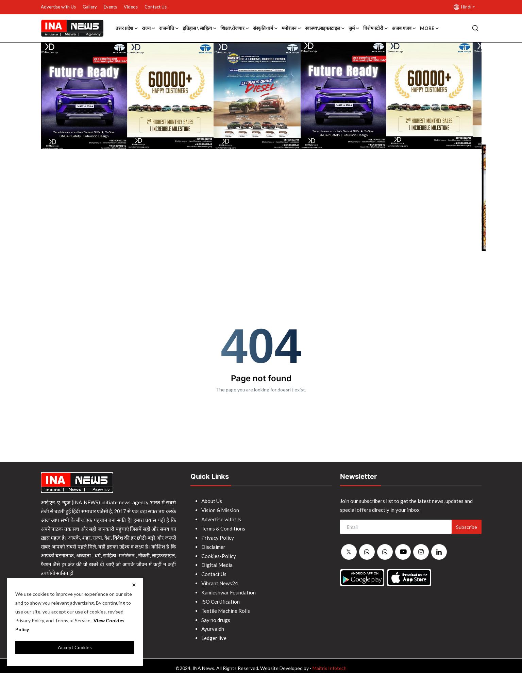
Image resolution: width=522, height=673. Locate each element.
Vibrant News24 (219, 580)
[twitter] (349, 552)
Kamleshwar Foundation (228, 589)
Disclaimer (213, 545)
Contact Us (156, 7)
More (429, 28)
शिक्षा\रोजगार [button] (235, 28)
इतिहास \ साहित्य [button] (200, 28)
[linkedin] (439, 552)
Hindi (462, 7)
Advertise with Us (58, 7)
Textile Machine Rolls (225, 607)
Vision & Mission (220, 510)
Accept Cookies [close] (75, 647)
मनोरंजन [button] (292, 28)
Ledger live (213, 633)
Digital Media (217, 563)
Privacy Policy (217, 536)
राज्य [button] (149, 28)
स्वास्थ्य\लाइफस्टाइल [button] (325, 28)
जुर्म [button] (354, 28)
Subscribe (466, 527)
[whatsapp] (367, 552)
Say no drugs (215, 616)
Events (110, 7)
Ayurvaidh (212, 625)
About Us (211, 501)
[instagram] (421, 552)
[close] (134, 585)
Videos (131, 7)
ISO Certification (220, 598)
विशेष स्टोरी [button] (375, 28)
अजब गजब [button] (404, 28)
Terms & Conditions (223, 527)
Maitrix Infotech (330, 663)
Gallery (90, 7)
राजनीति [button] (169, 28)
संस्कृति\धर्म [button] (265, 28)
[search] (475, 28)
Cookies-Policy (218, 554)
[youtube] (403, 552)
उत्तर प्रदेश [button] (127, 28)
